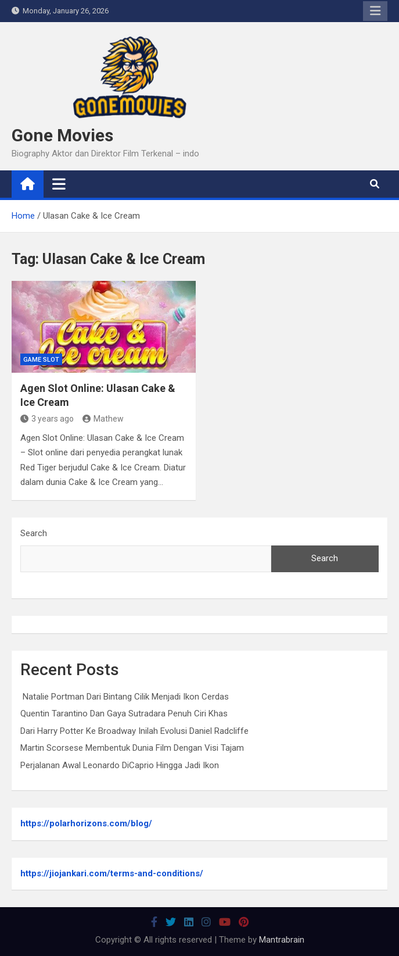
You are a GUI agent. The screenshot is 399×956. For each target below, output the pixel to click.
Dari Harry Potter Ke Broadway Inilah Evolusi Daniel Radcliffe (134, 731)
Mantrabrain (281, 939)
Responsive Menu (375, 11)
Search (33, 533)
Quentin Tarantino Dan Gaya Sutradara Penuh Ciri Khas (124, 713)
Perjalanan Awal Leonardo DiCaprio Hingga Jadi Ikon (119, 765)
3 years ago (47, 418)
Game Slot (41, 359)
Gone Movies (62, 135)
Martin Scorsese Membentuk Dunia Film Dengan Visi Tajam (132, 748)
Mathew (103, 418)
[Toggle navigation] (59, 183)
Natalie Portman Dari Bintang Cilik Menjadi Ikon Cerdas (124, 696)
